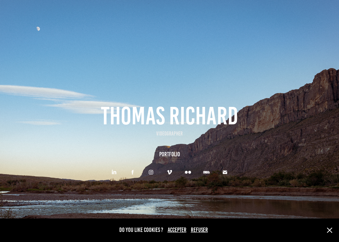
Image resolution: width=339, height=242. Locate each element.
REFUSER (199, 230)
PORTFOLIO (169, 154)
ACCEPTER (177, 230)
